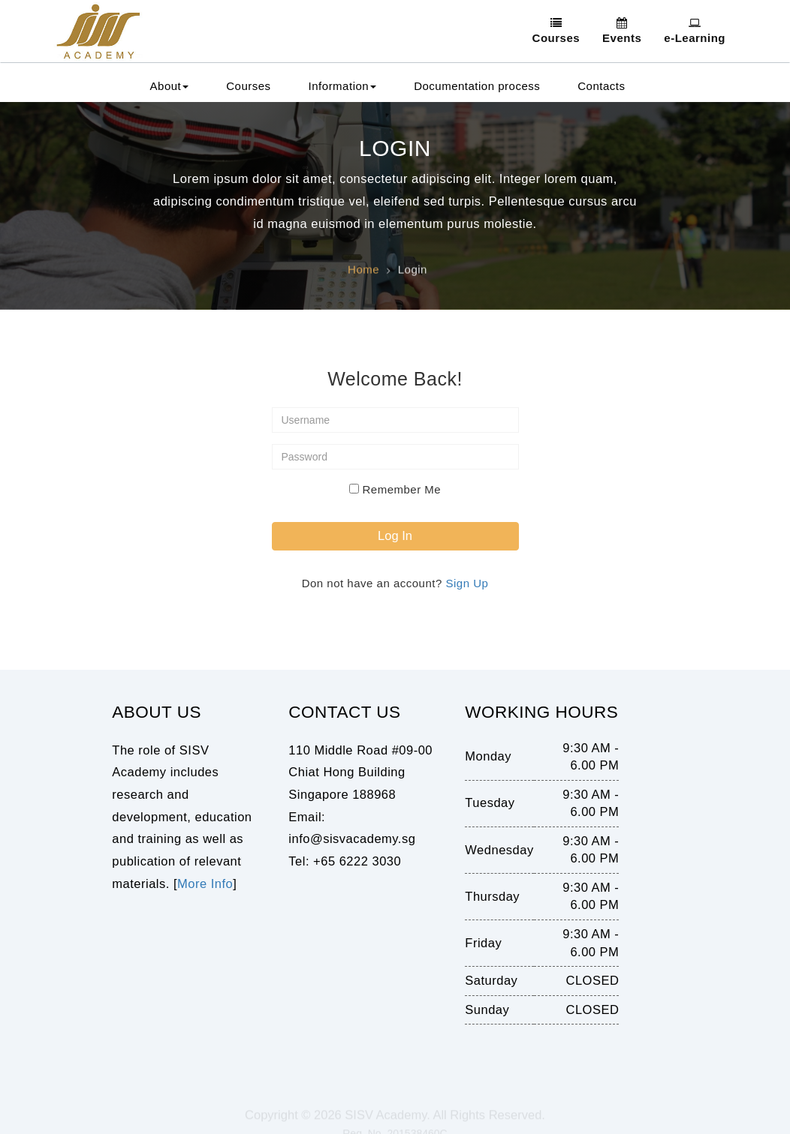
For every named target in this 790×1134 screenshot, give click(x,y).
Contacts (601, 86)
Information (343, 86)
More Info (205, 883)
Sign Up (466, 583)
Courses (248, 86)
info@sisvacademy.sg (351, 838)
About (169, 86)
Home (363, 272)
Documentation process (477, 86)
